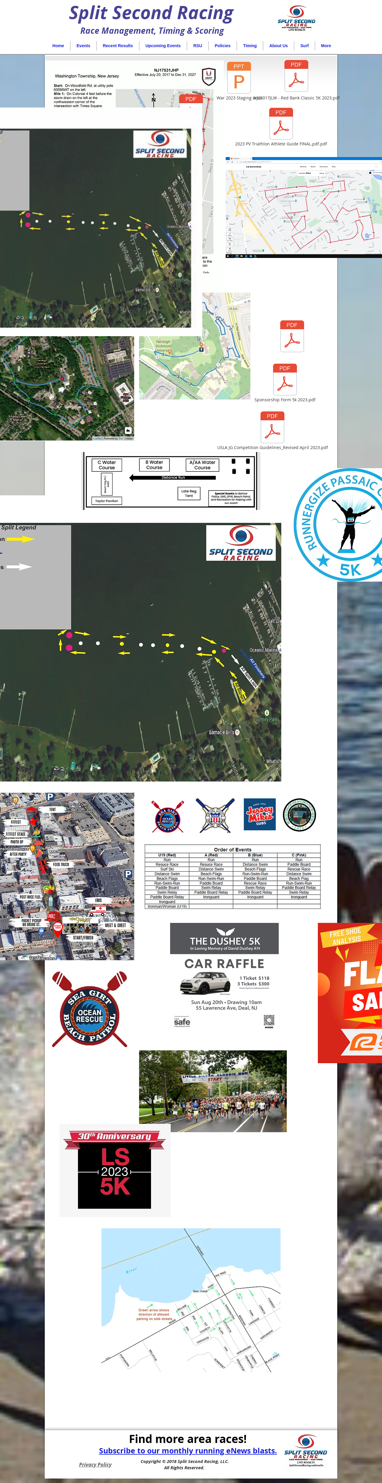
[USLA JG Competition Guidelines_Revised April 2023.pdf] (272, 431)
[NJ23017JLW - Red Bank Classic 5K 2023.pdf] (296, 79)
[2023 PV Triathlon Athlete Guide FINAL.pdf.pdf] (281, 127)
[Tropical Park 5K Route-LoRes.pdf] (292, 337)
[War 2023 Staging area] (239, 81)
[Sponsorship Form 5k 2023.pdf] (285, 383)
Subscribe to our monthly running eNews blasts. (188, 1450)
